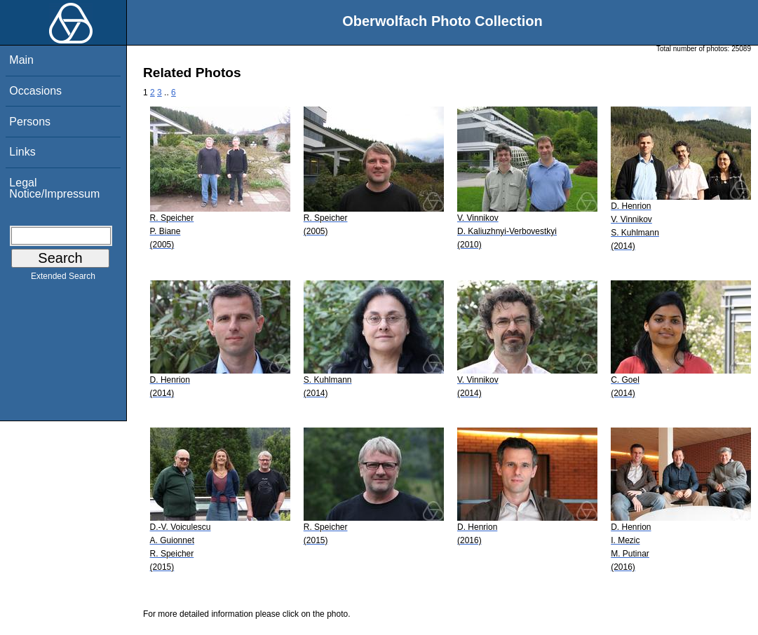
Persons (29, 122)
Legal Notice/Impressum (54, 188)
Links (22, 152)
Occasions (35, 91)
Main (21, 60)
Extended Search (63, 279)
